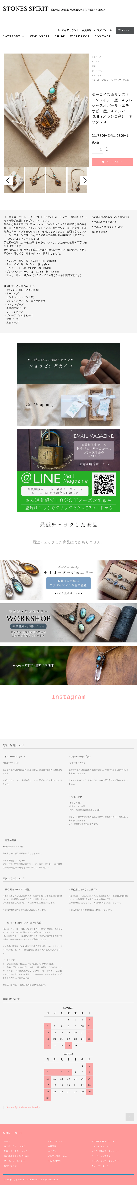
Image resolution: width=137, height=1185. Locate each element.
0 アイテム (124, 30)
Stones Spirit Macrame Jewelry (23, 1107)
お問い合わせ (10, 1166)
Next (84, 180)
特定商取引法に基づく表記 (16, 1156)
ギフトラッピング (100, 1166)
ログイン (101, 30)
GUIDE (60, 36)
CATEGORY (13, 36)
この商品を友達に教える (104, 222)
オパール (95, 61)
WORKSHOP (80, 36)
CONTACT (103, 36)
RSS (50, 1161)
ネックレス (96, 57)
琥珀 (94, 66)
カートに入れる (112, 161)
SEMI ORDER (39, 36)
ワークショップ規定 (101, 1156)
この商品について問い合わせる (107, 227)
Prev (8, 180)
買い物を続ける (99, 232)
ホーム (7, 1141)
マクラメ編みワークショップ (105, 1151)
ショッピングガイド (101, 1146)
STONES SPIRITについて (104, 1141)
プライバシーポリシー (14, 1161)
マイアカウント (70, 30)
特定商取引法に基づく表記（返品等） (111, 217)
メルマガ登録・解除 (57, 1156)
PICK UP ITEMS (99, 80)
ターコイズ (96, 75)
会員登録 (87, 30)
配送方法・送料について (15, 1151)
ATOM (58, 1161)
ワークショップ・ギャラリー (105, 1161)
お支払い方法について (14, 1146)
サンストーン (97, 71)
